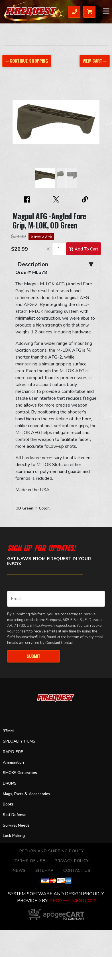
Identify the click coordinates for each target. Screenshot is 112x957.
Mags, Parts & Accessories (26, 794)
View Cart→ (95, 60)
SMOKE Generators (20, 772)
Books (8, 804)
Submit (33, 655)
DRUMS (10, 783)
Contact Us (77, 870)
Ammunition (13, 762)
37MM (8, 731)
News (19, 870)
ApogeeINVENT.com (72, 901)
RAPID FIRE (13, 752)
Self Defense (15, 814)
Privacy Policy (72, 861)
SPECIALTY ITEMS (19, 741)
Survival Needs (16, 825)
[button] (18, 125)
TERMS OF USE (30, 861)
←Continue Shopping (26, 60)
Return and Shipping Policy (51, 851)
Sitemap (44, 870)
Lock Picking (14, 835)
